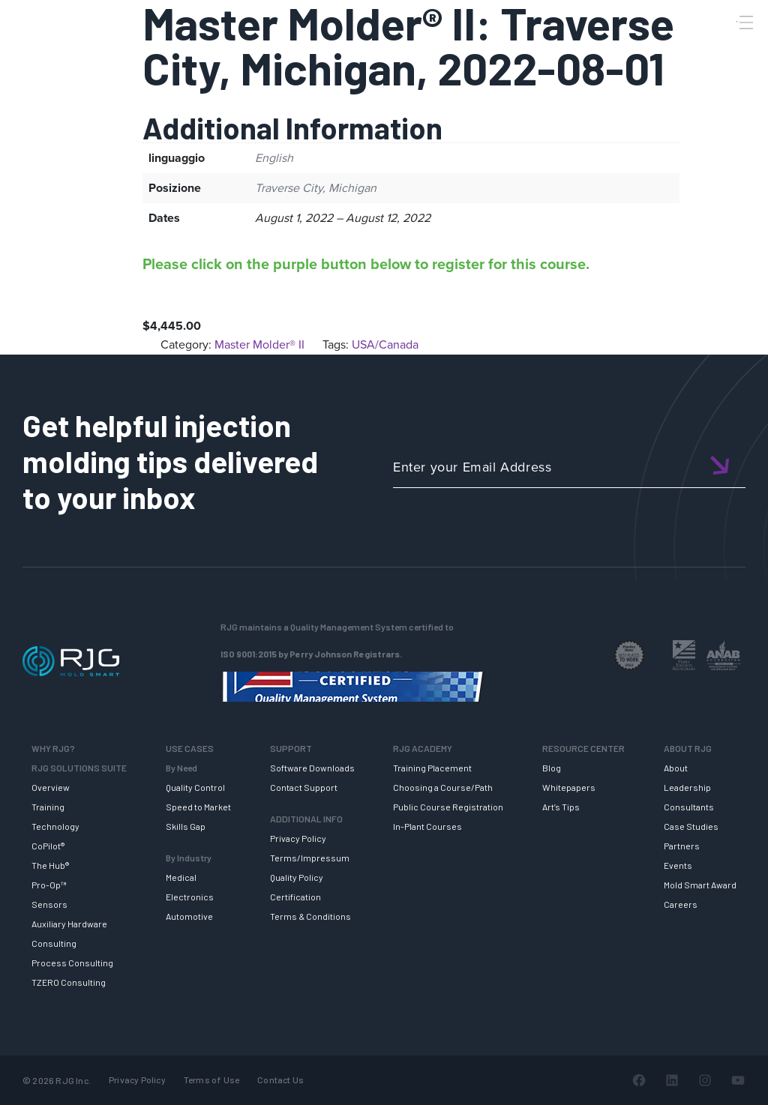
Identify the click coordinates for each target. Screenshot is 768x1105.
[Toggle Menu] (744, 22)
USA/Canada (385, 344)
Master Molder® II (259, 344)
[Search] (725, 47)
